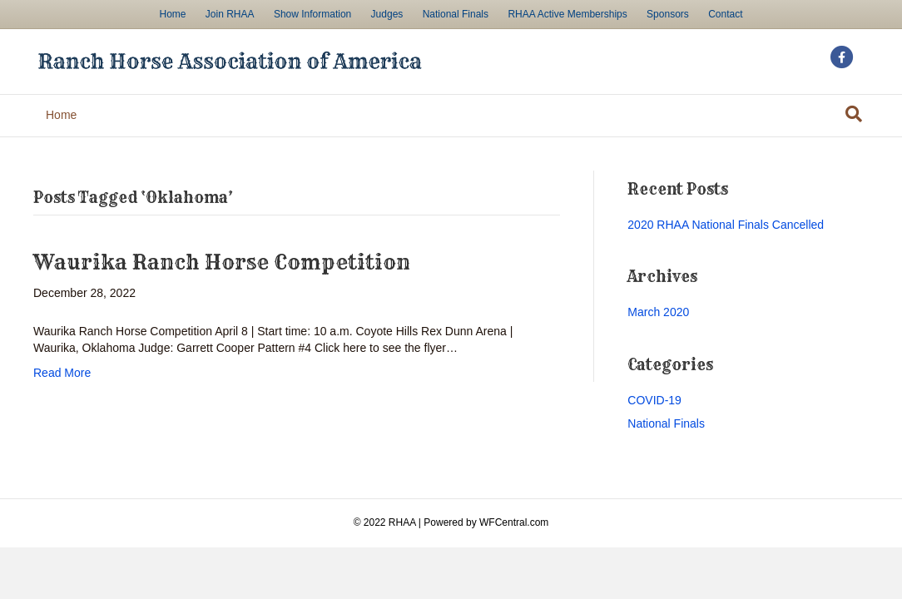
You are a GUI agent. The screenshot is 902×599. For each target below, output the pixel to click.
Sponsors (668, 14)
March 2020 (658, 312)
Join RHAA (230, 14)
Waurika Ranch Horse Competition (221, 262)
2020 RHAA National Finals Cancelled (725, 224)
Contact (725, 14)
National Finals (455, 14)
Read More (62, 372)
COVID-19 (654, 400)
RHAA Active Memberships (567, 14)
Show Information (312, 14)
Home (172, 14)
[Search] (854, 114)
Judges (387, 14)
